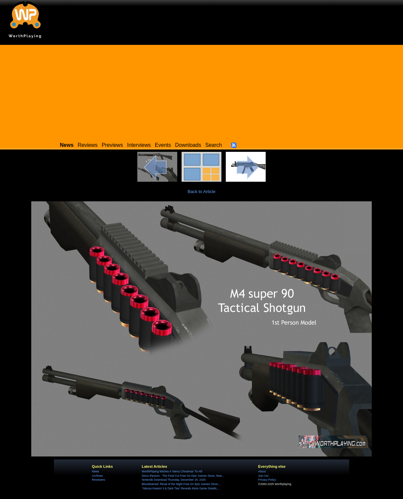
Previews (112, 145)
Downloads (188, 145)
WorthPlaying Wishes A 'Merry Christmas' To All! (172, 471)
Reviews (88, 145)
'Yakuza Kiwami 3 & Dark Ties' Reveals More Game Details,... (180, 488)
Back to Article (201, 191)
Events (163, 145)
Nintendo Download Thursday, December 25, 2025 (173, 479)
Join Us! (263, 475)
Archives (97, 475)
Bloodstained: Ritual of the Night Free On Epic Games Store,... (181, 484)
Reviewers (98, 479)
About (261, 471)
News (95, 471)
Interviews (139, 145)
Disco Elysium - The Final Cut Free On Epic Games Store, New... (183, 475)
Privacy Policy (267, 479)
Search (213, 145)
